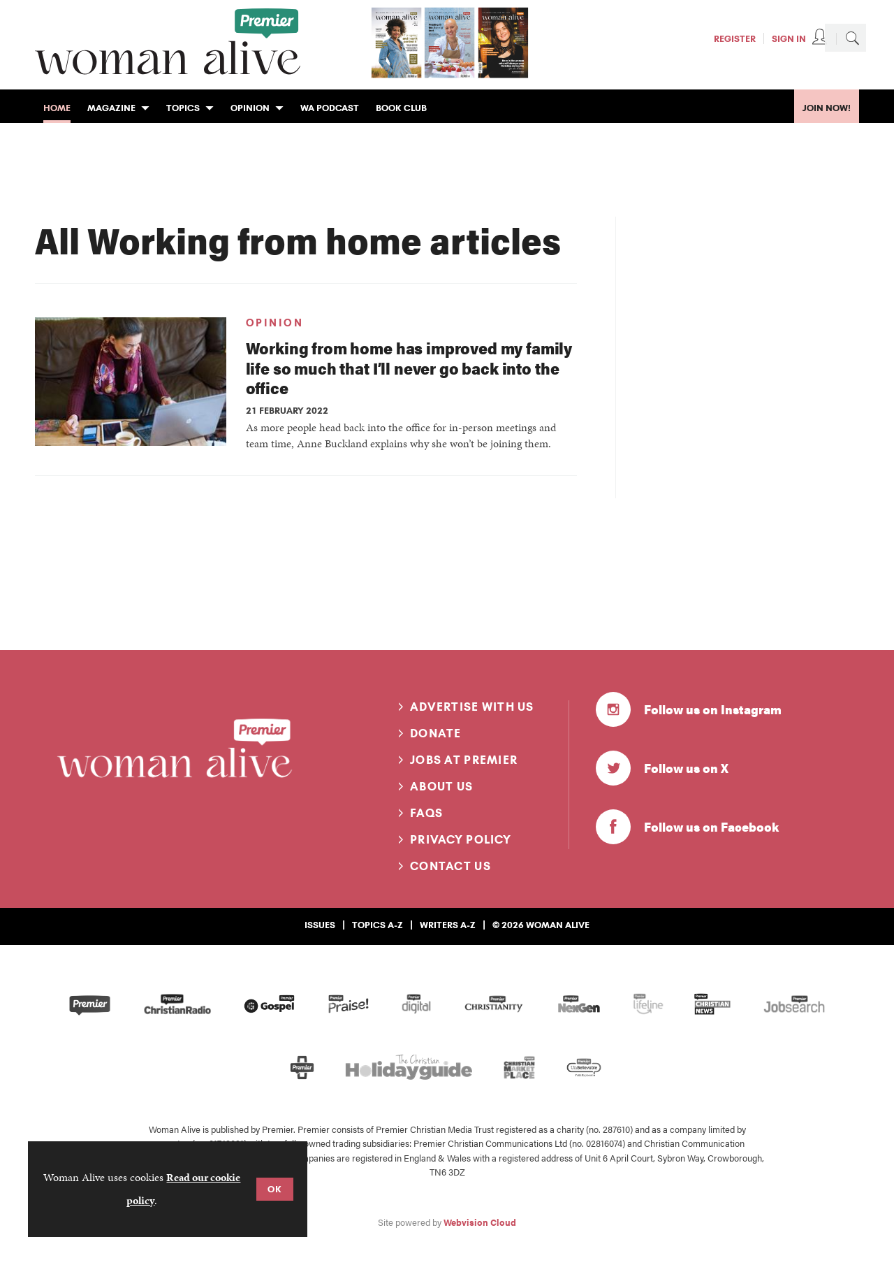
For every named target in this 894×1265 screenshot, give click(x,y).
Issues (320, 924)
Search (852, 38)
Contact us (450, 866)
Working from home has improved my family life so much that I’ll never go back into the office (409, 368)
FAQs (426, 813)
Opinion (275, 322)
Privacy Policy (460, 839)
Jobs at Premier (464, 760)
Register (735, 38)
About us (441, 786)
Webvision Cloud (480, 1222)
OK (275, 1188)
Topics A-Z (377, 924)
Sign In (789, 38)
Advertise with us (472, 707)
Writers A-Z (448, 924)
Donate (436, 733)
